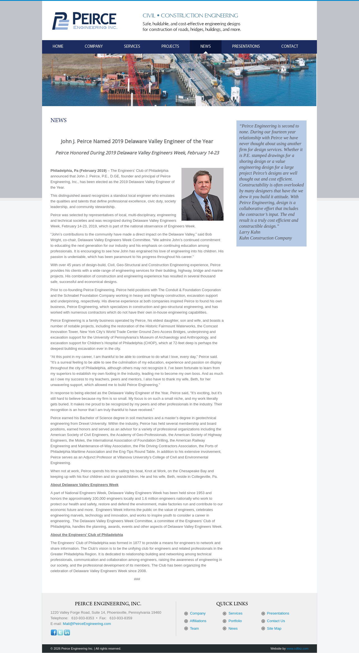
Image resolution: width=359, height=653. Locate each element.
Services (132, 47)
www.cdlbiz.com (298, 648)
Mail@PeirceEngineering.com (87, 624)
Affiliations (198, 621)
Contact (289, 47)
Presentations (246, 47)
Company (94, 47)
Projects (170, 47)
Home (58, 47)
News (206, 47)
